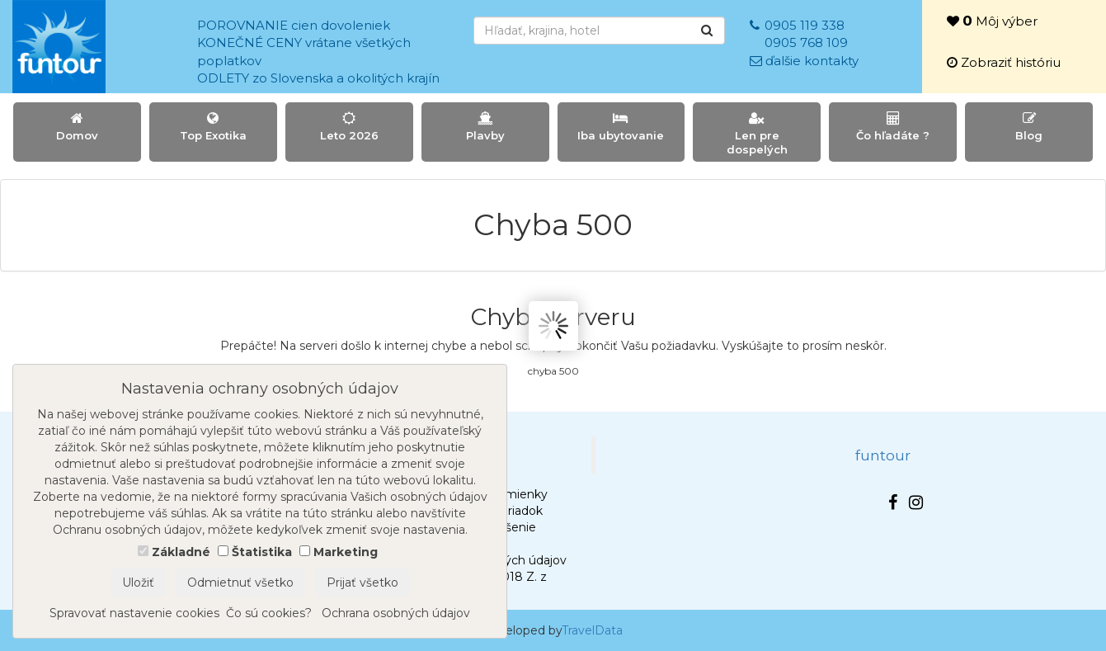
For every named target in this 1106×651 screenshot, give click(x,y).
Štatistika (262, 552)
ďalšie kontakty (812, 60)
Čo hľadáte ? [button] (893, 126)
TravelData (592, 630)
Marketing (345, 552)
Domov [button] (77, 126)
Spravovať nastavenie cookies (134, 613)
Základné (181, 552)
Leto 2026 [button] (349, 126)
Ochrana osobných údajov (396, 613)
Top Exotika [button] (213, 126)
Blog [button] (1029, 126)
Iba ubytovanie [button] (621, 126)
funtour (883, 455)
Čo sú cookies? (269, 613)
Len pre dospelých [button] (756, 133)
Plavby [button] (485, 126)
